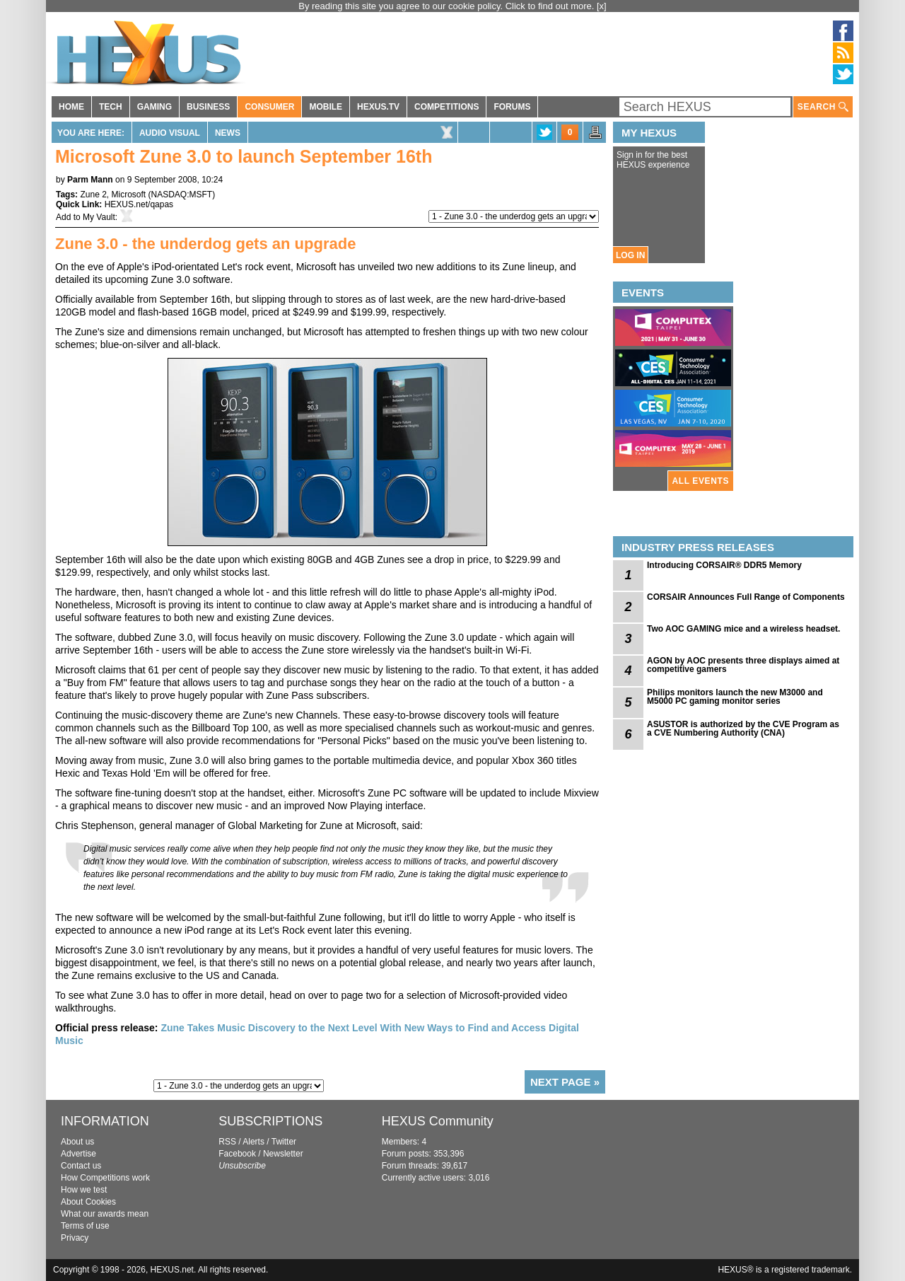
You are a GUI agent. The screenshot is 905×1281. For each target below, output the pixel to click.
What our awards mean (104, 1214)
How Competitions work (105, 1178)
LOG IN (630, 255)
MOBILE (325, 107)
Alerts (253, 1142)
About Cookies (88, 1202)
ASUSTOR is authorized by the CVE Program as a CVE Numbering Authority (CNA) (743, 728)
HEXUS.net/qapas (139, 204)
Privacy (74, 1238)
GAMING (154, 107)
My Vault (99, 217)
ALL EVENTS (700, 481)
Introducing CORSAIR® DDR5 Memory (724, 565)
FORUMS (512, 107)
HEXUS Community (438, 1121)
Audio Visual (169, 133)
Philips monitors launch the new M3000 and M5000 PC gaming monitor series (735, 696)
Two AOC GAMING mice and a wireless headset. (743, 629)
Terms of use (85, 1226)
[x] (602, 6)
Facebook (237, 1154)
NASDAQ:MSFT (182, 194)
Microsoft (128, 194)
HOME (71, 107)
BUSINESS (208, 107)
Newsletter (283, 1154)
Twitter (284, 1142)
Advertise (78, 1154)
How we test (84, 1190)
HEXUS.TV (378, 107)
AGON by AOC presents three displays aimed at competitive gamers (743, 664)
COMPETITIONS (446, 107)
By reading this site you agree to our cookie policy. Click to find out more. (447, 6)
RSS (227, 1142)
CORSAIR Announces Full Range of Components (746, 597)
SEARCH (823, 107)
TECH (110, 107)
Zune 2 (93, 194)
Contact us (81, 1166)
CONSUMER (269, 107)
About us (77, 1142)
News (227, 133)
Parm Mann (90, 180)
